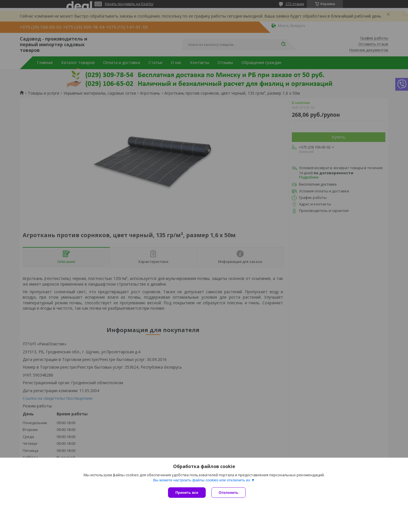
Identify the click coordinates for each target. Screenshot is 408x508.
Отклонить (228, 492)
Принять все (186, 492)
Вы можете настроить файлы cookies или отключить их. (202, 480)
